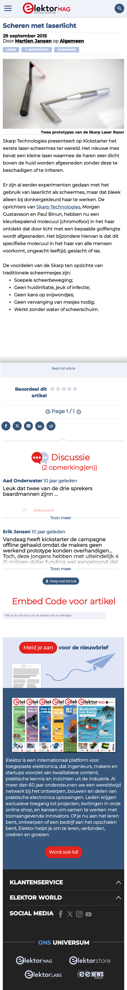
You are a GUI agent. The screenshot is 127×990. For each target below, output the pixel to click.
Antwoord (43, 510)
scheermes (66, 50)
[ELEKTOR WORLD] (65, 898)
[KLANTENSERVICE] (65, 882)
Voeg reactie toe (60, 581)
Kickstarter (36, 50)
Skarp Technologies (58, 207)
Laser (11, 50)
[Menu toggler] (8, 8)
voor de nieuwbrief (63, 648)
